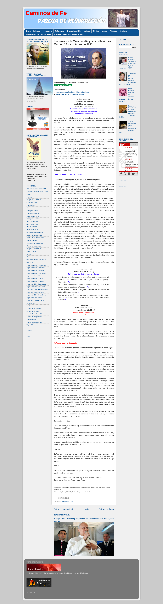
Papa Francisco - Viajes (35, 278)
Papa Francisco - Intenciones (36, 273)
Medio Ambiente (32, 240)
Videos (104, 31)
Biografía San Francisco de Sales (38, 34)
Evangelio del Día (73, 31)
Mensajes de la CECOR (35, 243)
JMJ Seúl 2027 (32, 227)
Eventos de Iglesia (33, 31)
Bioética (29, 197)
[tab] (124, 144)
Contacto (123, 31)
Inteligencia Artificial (33, 219)
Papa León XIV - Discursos (36, 287)
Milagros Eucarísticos (34, 249)
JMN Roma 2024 (32, 229)
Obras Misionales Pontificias (36, 259)
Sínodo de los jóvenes (34, 317)
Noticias (87, 31)
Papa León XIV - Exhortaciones (37, 289)
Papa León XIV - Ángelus (35, 300)
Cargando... (123, 180)
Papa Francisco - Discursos (36, 268)
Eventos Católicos (33, 213)
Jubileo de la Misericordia (35, 238)
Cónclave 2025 (32, 202)
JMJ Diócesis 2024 (33, 221)
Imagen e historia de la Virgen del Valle (68, 34)
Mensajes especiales (34, 246)
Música (96, 31)
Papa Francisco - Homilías (35, 270)
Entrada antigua (106, 509)
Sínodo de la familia (33, 311)
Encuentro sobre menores (35, 208)
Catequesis (47, 31)
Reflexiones (59, 31)
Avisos (29, 194)
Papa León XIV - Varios (34, 298)
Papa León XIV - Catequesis (36, 284)
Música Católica (32, 251)
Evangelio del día (67, 501)
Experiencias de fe (33, 216)
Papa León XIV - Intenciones (36, 295)
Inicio (86, 509)
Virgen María (31, 325)
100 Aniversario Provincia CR (36, 189)
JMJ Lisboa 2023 (32, 224)
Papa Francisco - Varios (35, 276)
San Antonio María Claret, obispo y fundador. (72, 92)
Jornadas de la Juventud (35, 232)
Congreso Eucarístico (34, 200)
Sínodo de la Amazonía (34, 308)
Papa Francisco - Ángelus (35, 281)
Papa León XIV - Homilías (35, 292)
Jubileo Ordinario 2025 (34, 235)
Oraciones (30, 262)
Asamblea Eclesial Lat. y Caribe (37, 191)
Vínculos (113, 31)
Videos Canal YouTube (34, 322)
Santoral (29, 306)
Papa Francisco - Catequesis (36, 265)
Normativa (30, 254)
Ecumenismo (31, 205)
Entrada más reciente (64, 509)
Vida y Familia (31, 319)
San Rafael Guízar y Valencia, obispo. (70, 94)
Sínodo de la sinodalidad (35, 314)
